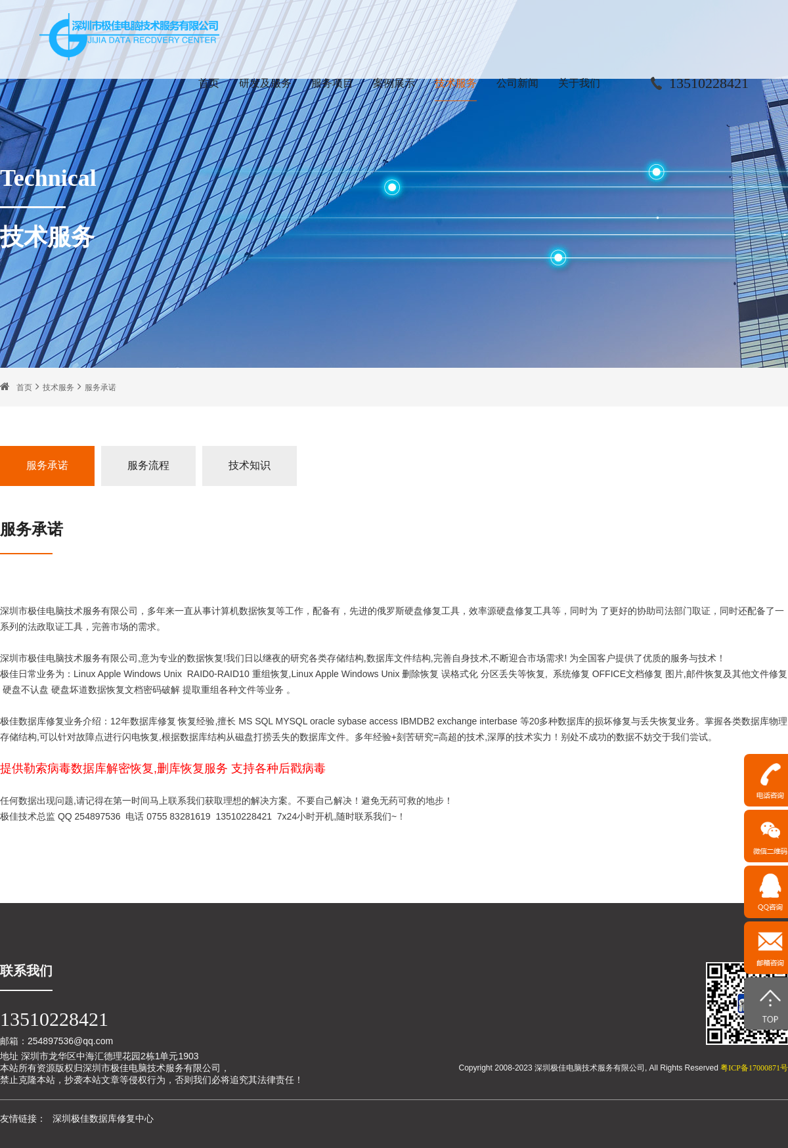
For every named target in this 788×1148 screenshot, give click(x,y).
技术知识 (250, 465)
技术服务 (456, 83)
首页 (208, 83)
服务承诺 (100, 387)
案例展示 (394, 83)
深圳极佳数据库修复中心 (103, 1118)
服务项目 (332, 83)
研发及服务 (265, 83)
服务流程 (148, 465)
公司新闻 (517, 83)
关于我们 (579, 83)
